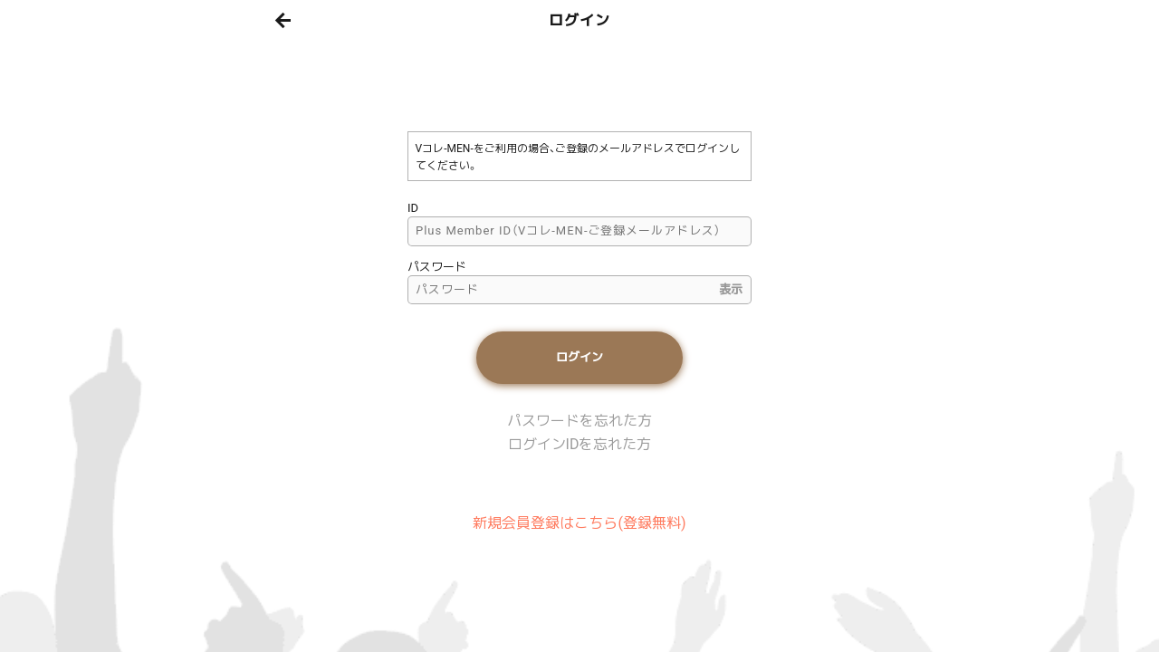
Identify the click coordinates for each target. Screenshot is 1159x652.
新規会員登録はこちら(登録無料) (579, 523)
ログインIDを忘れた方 (580, 444)
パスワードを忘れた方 (579, 420)
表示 (730, 289)
